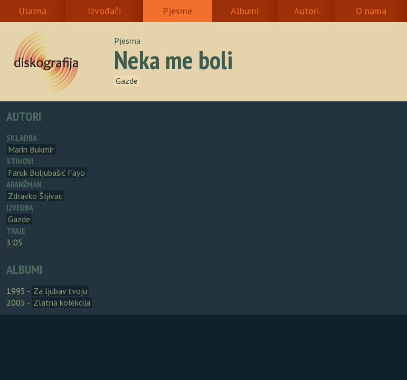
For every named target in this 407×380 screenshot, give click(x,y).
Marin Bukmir (31, 149)
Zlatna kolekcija (61, 302)
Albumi (245, 11)
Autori (306, 11)
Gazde (127, 80)
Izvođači (104, 11)
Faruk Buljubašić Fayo (46, 172)
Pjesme (177, 11)
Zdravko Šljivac (35, 196)
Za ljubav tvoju (60, 291)
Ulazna (32, 11)
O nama (371, 11)
